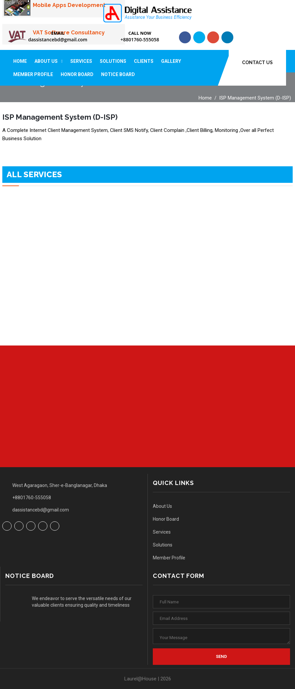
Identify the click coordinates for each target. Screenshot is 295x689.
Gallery (171, 61)
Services (81, 61)
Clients (143, 61)
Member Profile (33, 74)
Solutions (113, 61)
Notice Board (118, 74)
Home (20, 61)
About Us (46, 61)
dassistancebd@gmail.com (57, 39)
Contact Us (257, 62)
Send (221, 656)
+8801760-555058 (139, 39)
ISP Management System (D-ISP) (255, 98)
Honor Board (77, 74)
